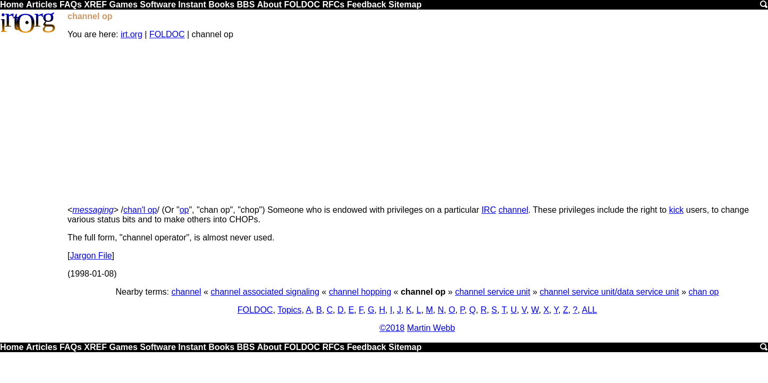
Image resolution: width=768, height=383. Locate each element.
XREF (95, 4)
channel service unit (492, 291)
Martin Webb (431, 327)
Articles (41, 4)
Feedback (366, 4)
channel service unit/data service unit (609, 291)
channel (513, 209)
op (184, 209)
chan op (704, 291)
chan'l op (140, 209)
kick (676, 209)
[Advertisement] (417, 122)
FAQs (71, 4)
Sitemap (405, 4)
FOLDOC (302, 4)
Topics (289, 309)
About (269, 4)
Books (221, 4)
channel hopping (360, 291)
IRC (489, 209)
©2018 (391, 327)
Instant (192, 4)
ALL (589, 309)
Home (11, 4)
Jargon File (91, 255)
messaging (92, 209)
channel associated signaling (264, 291)
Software (158, 4)
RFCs (333, 4)
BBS (246, 4)
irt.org (131, 34)
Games (123, 4)
